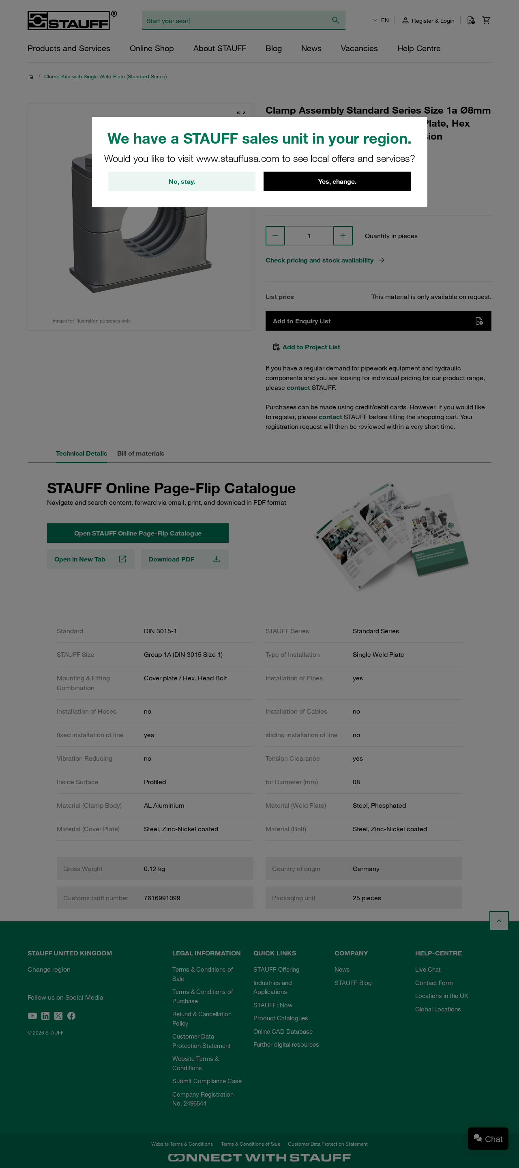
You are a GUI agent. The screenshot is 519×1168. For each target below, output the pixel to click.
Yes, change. (337, 181)
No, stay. (182, 181)
